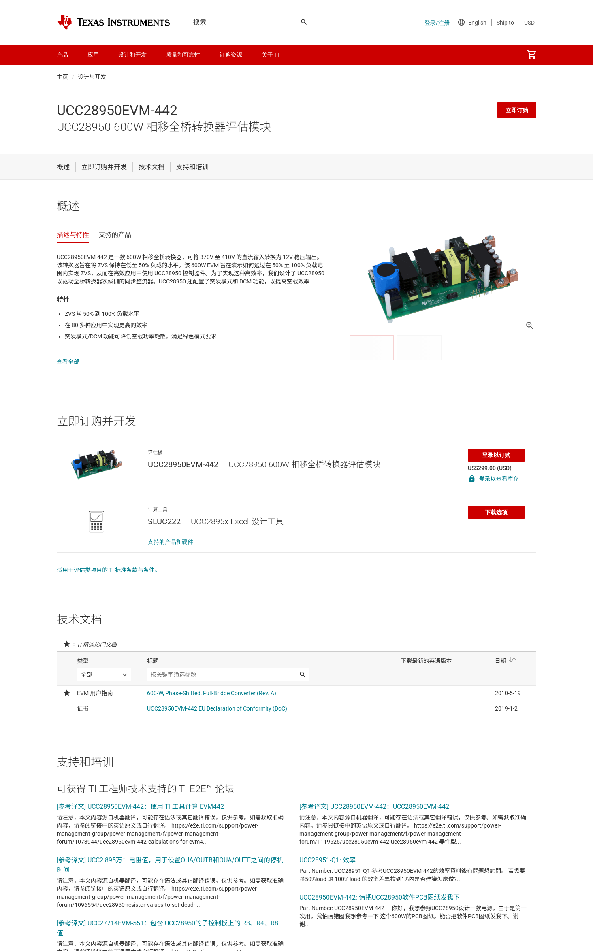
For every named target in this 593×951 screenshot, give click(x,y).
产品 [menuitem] (62, 54)
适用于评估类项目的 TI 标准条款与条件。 (108, 562)
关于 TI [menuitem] (270, 54)
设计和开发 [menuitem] (132, 54)
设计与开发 (92, 77)
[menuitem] (531, 55)
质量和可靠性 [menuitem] (183, 54)
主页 (62, 77)
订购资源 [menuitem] (231, 54)
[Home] (113, 22)
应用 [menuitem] (93, 54)
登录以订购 (496, 447)
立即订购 (517, 110)
